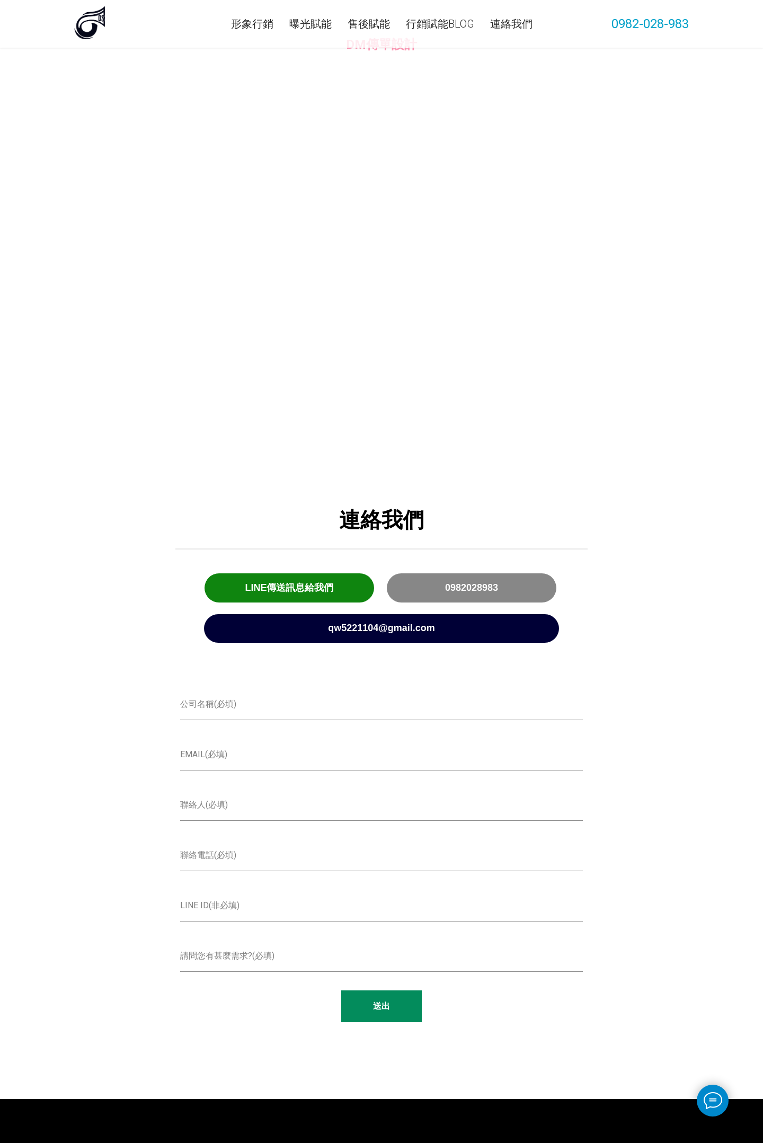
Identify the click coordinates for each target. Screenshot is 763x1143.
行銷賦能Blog (440, 23)
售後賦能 (369, 23)
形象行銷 (252, 23)
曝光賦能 (310, 23)
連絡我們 (511, 23)
